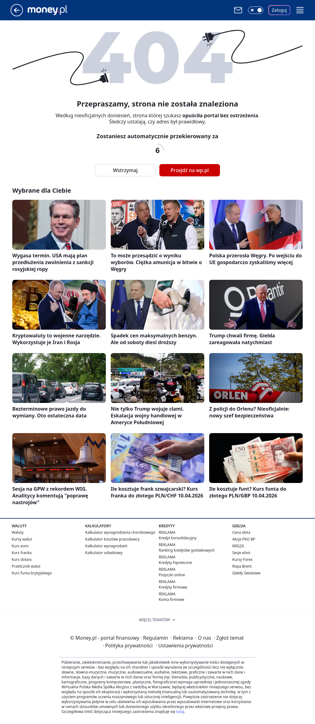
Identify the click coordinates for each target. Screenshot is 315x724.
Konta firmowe (171, 599)
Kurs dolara (22, 559)
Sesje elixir (241, 552)
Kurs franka (22, 552)
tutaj (180, 711)
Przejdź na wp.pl (189, 170)
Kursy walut (22, 539)
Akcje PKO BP (243, 539)
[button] (300, 10)
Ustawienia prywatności (184, 645)
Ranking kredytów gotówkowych (187, 550)
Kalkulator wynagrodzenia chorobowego (120, 532)
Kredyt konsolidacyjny (178, 538)
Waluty (18, 532)
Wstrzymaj (125, 170)
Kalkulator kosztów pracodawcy (112, 539)
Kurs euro (20, 546)
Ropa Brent (242, 566)
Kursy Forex (242, 559)
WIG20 (238, 546)
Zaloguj (279, 10)
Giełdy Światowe (246, 573)
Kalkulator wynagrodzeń (106, 546)
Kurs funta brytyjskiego (32, 573)
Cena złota (241, 532)
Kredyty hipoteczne (175, 562)
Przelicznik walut (26, 566)
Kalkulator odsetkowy (103, 552)
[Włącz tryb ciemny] (255, 10)
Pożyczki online (172, 574)
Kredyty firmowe (173, 587)
